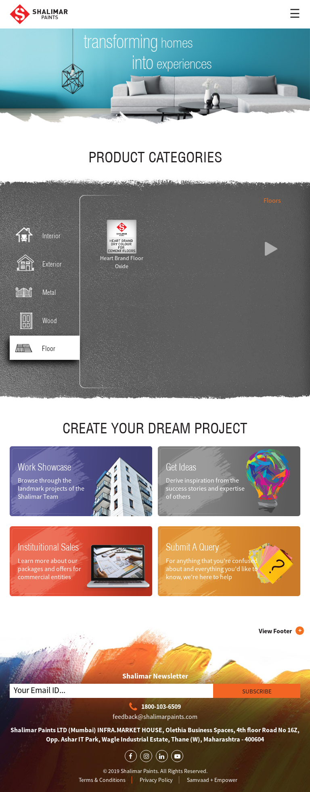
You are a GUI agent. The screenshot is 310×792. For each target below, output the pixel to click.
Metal (34, 291)
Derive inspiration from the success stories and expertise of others (205, 488)
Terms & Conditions (102, 780)
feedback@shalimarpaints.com (155, 716)
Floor (33, 348)
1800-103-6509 (155, 707)
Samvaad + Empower (212, 780)
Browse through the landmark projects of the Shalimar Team (51, 488)
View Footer (275, 631)
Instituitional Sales (48, 547)
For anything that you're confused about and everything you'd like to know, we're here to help (212, 568)
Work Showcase (44, 467)
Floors (272, 200)
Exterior (37, 263)
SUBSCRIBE (257, 691)
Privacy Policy (156, 780)
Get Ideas (181, 467)
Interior (36, 235)
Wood (34, 320)
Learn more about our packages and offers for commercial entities (49, 568)
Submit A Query (192, 547)
